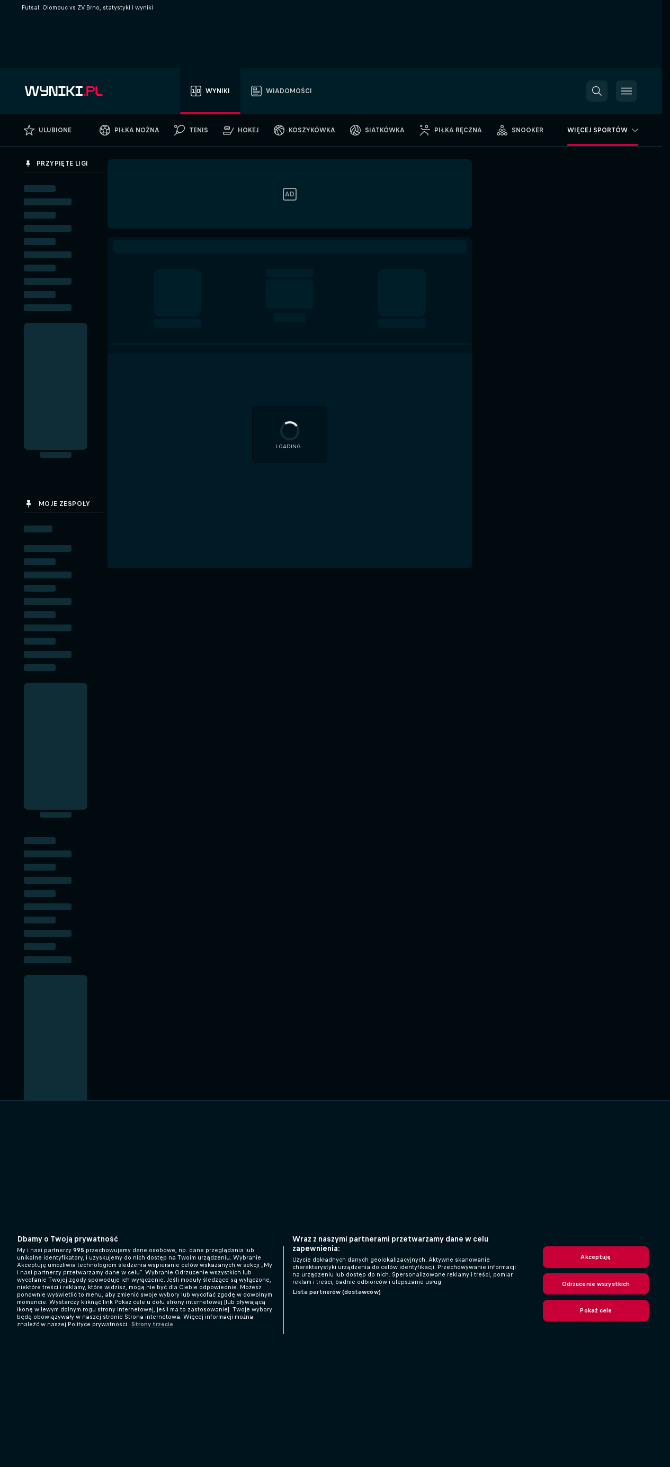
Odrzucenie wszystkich (596, 1284)
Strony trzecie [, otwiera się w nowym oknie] (152, 1324)
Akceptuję (595, 1257)
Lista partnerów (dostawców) (336, 1292)
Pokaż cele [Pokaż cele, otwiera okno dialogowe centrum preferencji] (595, 1310)
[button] (597, 91)
